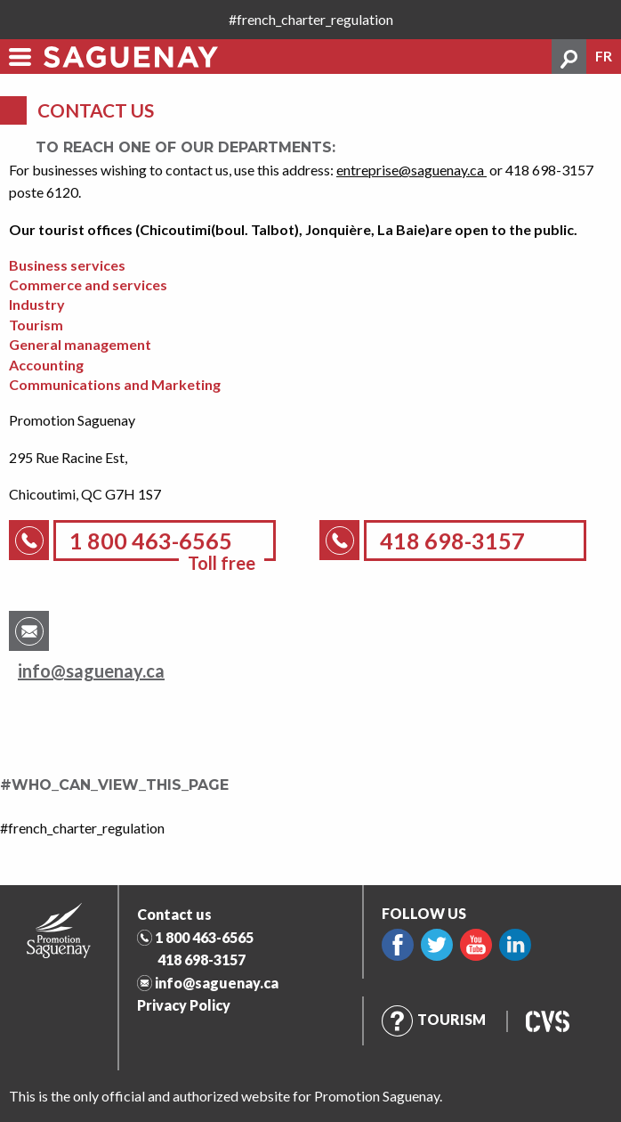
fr (603, 56)
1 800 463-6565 (204, 937)
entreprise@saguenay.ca (411, 169)
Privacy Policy (183, 1004)
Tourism (434, 1019)
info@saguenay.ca (91, 670)
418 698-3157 (201, 959)
